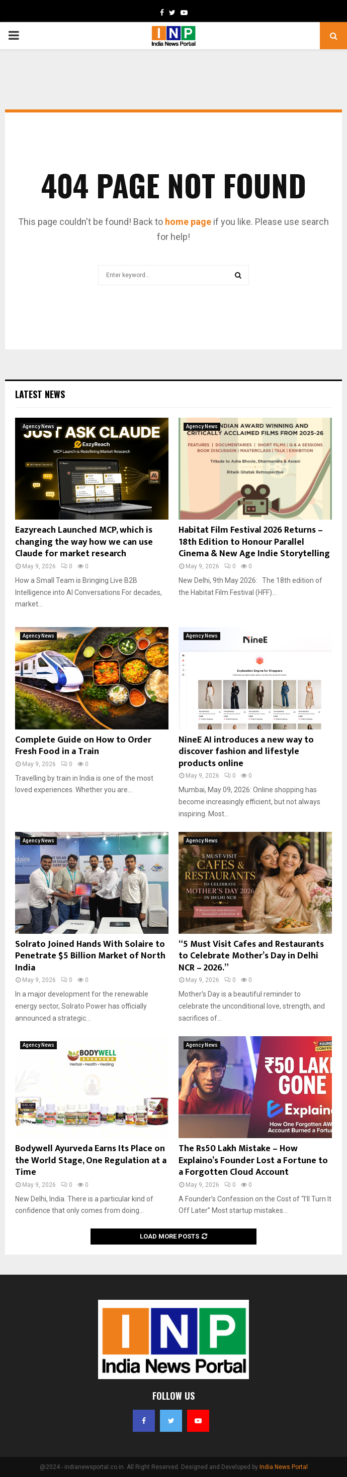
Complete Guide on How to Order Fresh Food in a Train (83, 745)
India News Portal (283, 1466)
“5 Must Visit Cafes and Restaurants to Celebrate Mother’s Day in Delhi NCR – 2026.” (251, 956)
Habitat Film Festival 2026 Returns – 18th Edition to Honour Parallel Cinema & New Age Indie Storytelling (254, 542)
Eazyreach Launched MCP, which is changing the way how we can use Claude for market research (84, 542)
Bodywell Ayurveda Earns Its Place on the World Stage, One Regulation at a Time (90, 1160)
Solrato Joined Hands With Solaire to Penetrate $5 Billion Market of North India (90, 956)
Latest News (40, 394)
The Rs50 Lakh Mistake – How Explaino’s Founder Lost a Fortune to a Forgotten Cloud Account (253, 1160)
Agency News (38, 426)
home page (188, 221)
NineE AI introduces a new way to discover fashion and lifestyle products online (246, 751)
